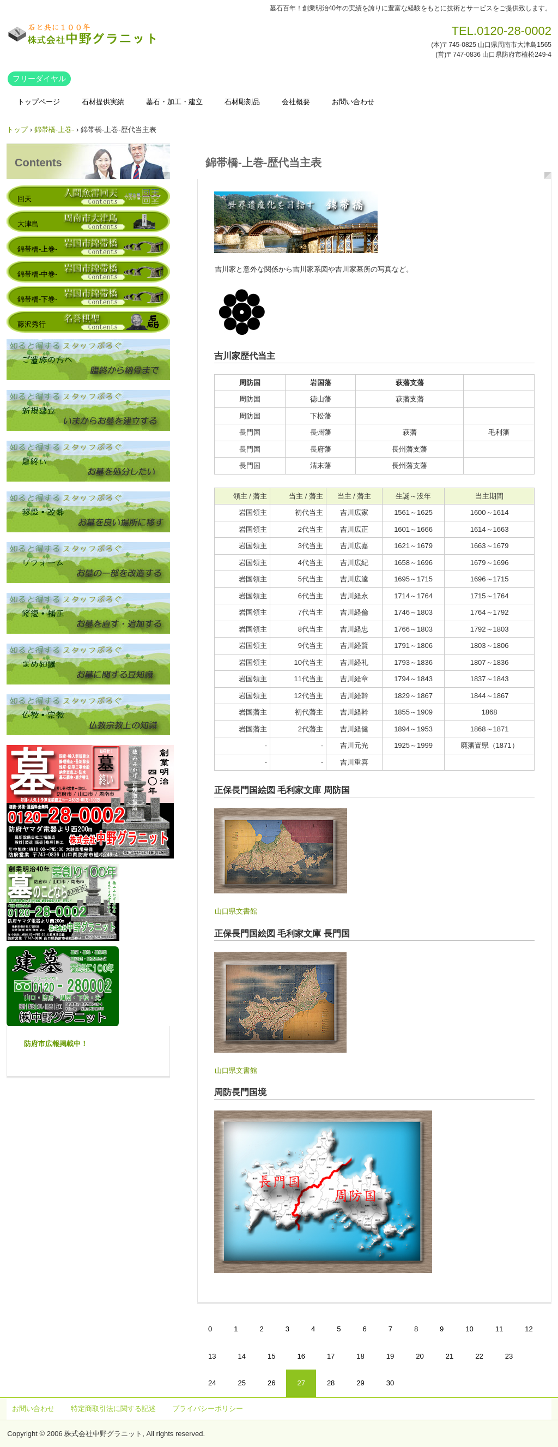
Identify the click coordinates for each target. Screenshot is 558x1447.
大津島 (28, 224)
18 (360, 1356)
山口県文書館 (236, 911)
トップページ (38, 102)
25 (241, 1383)
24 (212, 1383)
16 (301, 1356)
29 (360, 1383)
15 (271, 1356)
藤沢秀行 (31, 324)
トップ (17, 129)
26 (271, 1383)
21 (449, 1356)
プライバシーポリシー (207, 1408)
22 (479, 1356)
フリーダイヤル (39, 78)
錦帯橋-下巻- (37, 299)
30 (390, 1383)
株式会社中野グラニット (83, 34)
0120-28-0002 (514, 31)
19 (390, 1356)
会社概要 (296, 102)
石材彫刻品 (242, 102)
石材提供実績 (103, 102)
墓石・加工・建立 (174, 102)
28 (331, 1383)
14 (241, 1356)
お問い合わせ (353, 102)
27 (301, 1383)
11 (499, 1329)
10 (469, 1329)
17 (331, 1356)
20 (419, 1356)
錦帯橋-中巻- (37, 274)
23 (509, 1356)
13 (212, 1356)
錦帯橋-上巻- (54, 129)
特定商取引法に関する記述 (113, 1408)
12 (528, 1329)
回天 (24, 199)
